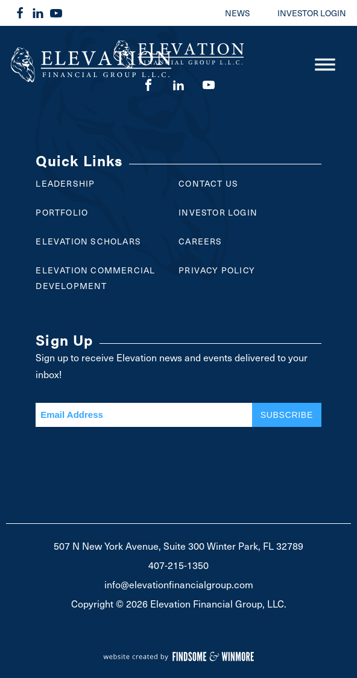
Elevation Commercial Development (95, 278)
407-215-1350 (178, 565)
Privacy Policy (216, 270)
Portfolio (62, 212)
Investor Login (217, 212)
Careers (200, 241)
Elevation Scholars (88, 241)
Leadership (65, 183)
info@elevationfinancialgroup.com (178, 584)
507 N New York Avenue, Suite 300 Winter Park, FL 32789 (178, 545)
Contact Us (208, 183)
